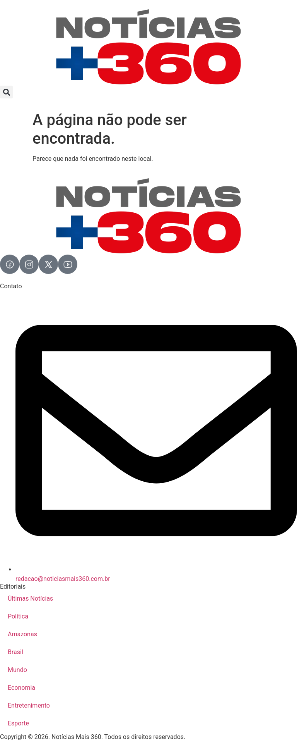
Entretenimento (29, 705)
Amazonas (22, 634)
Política (18, 616)
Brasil (15, 652)
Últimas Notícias (30, 598)
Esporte (18, 723)
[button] (6, 92)
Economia (21, 687)
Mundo (17, 669)
